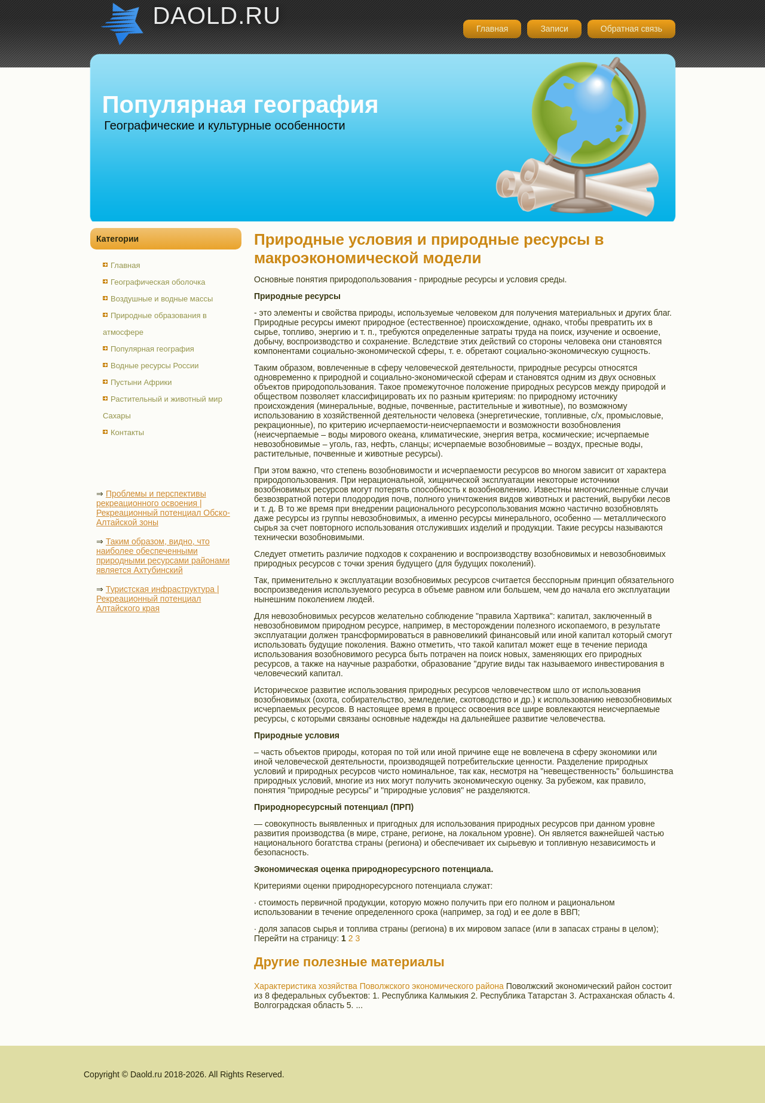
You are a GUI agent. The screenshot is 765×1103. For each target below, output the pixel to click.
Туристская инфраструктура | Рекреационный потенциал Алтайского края (157, 598)
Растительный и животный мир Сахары (162, 407)
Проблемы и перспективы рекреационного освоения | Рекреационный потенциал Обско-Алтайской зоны (163, 508)
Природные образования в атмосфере (155, 324)
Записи (554, 28)
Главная (492, 28)
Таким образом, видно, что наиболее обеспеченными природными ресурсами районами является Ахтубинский (163, 556)
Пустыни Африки (141, 382)
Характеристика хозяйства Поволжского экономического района (379, 986)
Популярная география (152, 348)
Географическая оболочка (158, 282)
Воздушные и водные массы (162, 298)
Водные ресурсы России (154, 365)
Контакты (127, 432)
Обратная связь (631, 28)
